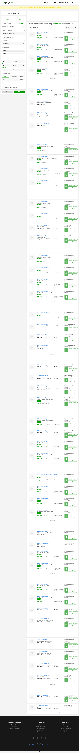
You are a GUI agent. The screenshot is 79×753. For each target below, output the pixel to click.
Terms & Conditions (46, 744)
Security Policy (38, 744)
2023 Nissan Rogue (43, 101)
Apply (19, 91)
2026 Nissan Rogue (43, 32)
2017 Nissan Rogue (42, 531)
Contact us (65, 724)
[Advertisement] (52, 16)
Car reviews (14, 726)
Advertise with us (40, 724)
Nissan (13, 50)
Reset (7, 91)
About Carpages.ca (65, 731)
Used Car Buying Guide (14, 728)
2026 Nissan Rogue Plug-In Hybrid (47, 474)
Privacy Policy (32, 744)
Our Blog (66, 726)
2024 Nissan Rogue (43, 225)
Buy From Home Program (65, 728)
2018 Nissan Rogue (42, 375)
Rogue (13, 53)
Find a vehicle (14, 724)
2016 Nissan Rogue (42, 705)
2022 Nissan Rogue (43, 386)
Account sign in (40, 731)
